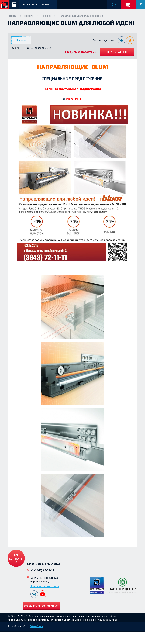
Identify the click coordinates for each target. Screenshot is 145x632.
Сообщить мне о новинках (41, 605)
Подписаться (117, 52)
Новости (29, 15)
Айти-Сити (36, 626)
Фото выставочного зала (44, 586)
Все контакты (16, 557)
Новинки (46, 15)
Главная (12, 15)
